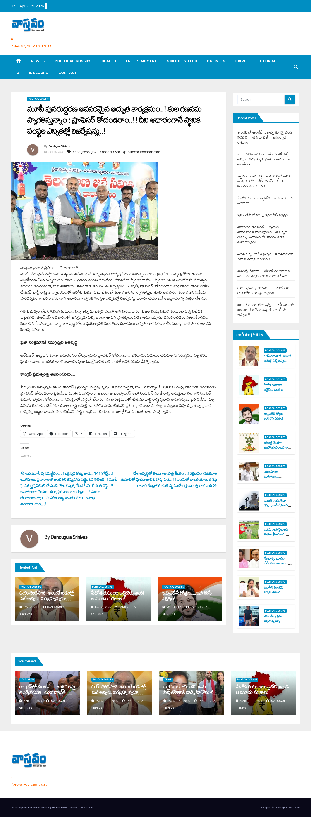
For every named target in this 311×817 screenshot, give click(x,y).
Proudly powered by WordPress (30, 807)
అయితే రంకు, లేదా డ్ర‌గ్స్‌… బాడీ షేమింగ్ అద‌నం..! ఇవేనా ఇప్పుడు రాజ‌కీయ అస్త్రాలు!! (265, 309)
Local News (27, 680)
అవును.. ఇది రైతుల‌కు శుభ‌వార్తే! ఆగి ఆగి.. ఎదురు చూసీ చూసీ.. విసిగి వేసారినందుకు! (276, 536)
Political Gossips (73, 61)
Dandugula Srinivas (58, 146)
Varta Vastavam (12, 39)
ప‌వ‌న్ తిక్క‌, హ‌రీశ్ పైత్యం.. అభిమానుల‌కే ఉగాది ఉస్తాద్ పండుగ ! (265, 256)
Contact (67, 73)
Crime (240, 61)
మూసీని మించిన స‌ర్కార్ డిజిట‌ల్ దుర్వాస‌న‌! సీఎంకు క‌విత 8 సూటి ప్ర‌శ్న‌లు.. (276, 594)
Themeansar (85, 807)
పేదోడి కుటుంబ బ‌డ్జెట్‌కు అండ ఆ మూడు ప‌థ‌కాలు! (117, 595)
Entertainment (141, 61)
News (37, 61)
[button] (296, 67)
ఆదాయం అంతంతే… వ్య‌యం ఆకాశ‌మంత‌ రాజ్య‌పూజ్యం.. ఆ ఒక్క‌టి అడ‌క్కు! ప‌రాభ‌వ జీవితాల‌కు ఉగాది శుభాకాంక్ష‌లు (262, 234)
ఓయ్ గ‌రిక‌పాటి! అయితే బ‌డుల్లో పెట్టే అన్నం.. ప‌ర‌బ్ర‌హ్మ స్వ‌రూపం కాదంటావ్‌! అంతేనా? (46, 598)
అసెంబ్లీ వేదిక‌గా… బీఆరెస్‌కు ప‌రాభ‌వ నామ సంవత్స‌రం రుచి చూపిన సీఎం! (263, 273)
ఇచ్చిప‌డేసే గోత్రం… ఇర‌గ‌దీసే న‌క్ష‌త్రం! (186, 595)
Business (216, 61)
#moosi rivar (110, 151)
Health (109, 61)
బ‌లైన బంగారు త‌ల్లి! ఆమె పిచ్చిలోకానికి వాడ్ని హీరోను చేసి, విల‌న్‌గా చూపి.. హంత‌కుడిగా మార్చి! (264, 181)
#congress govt (85, 151)
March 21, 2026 (107, 700)
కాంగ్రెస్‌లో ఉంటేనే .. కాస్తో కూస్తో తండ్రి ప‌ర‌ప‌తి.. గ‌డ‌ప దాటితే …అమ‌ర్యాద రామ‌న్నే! (264, 137)
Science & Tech (182, 61)
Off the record (32, 73)
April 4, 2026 (33, 700)
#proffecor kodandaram (141, 151)
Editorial (266, 61)
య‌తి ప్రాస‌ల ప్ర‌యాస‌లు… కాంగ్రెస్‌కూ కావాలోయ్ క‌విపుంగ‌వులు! (263, 290)
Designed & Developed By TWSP (280, 807)
